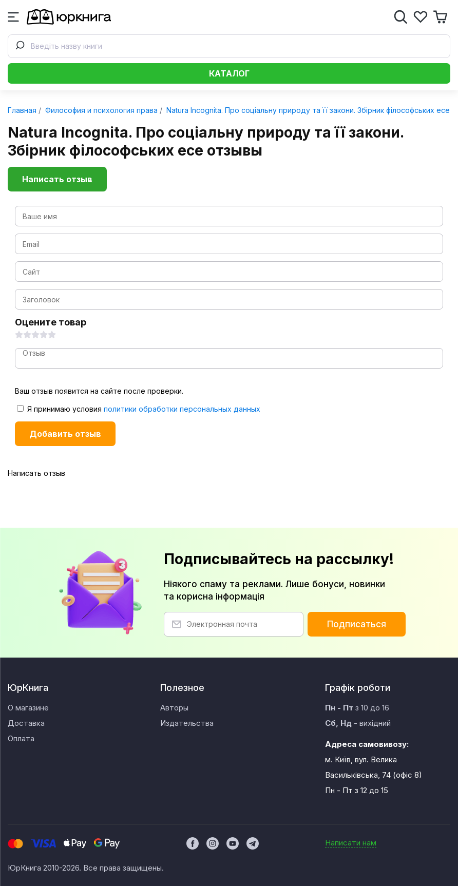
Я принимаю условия (138, 409)
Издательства (187, 723)
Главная (22, 110)
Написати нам (350, 843)
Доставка (26, 723)
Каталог (229, 73)
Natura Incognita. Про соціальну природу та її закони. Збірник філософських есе (307, 110)
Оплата (21, 738)
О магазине (28, 707)
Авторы (174, 707)
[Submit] (19, 46)
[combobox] (229, 46)
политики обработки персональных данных (182, 409)
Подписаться (356, 624)
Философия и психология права (100, 110)
